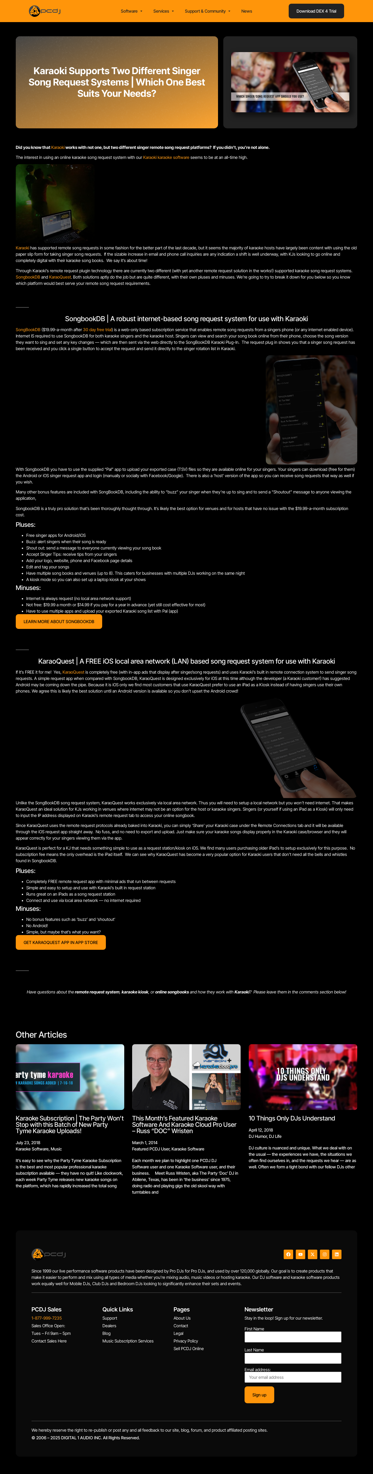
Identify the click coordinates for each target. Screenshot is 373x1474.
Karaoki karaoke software (166, 158)
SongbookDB (28, 278)
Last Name (254, 1352)
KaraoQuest (60, 278)
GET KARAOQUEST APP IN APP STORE (61, 944)
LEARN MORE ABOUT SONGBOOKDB (59, 623)
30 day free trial (97, 331)
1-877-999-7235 (47, 1319)
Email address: (293, 1377)
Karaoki (58, 149)
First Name (254, 1330)
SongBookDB (28, 331)
